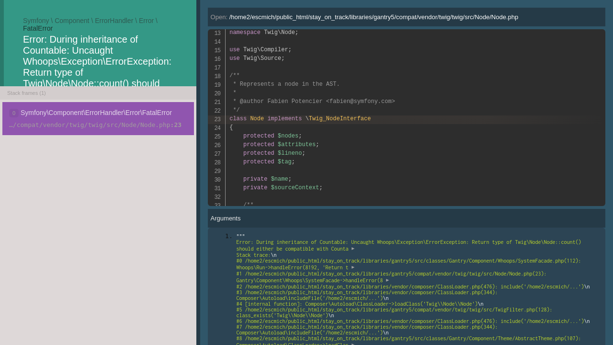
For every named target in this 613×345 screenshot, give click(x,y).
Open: (365, 17)
